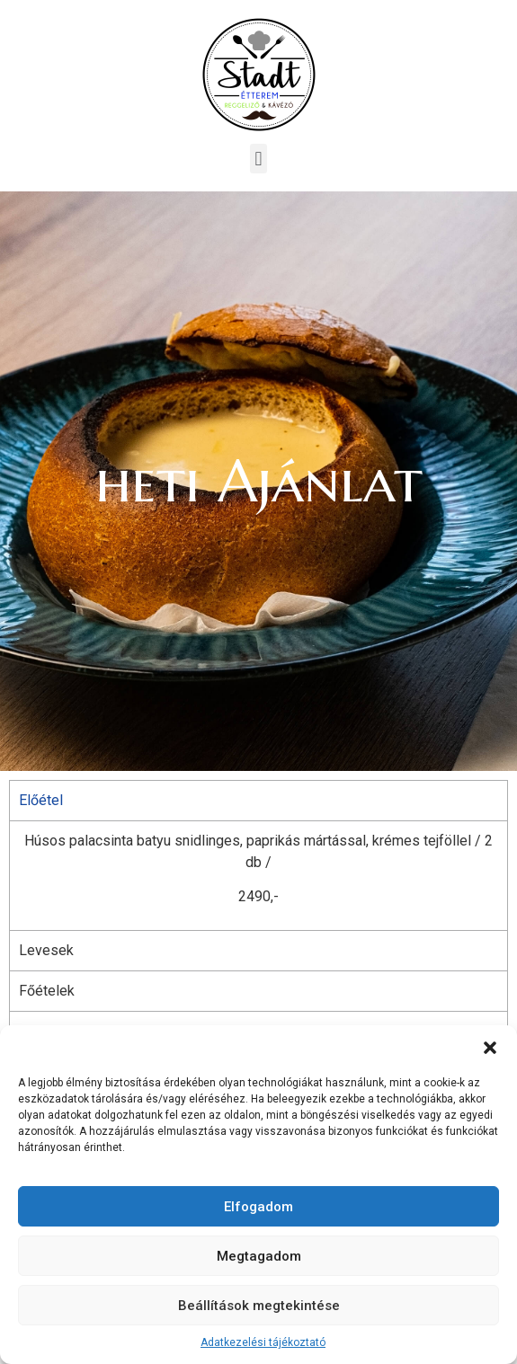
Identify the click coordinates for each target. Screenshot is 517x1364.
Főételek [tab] (47, 990)
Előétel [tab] (41, 800)
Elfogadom (258, 1207)
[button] (490, 1048)
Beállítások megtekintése (259, 1306)
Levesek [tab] (46, 950)
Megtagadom (259, 1256)
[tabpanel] (258, 875)
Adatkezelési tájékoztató (263, 1342)
